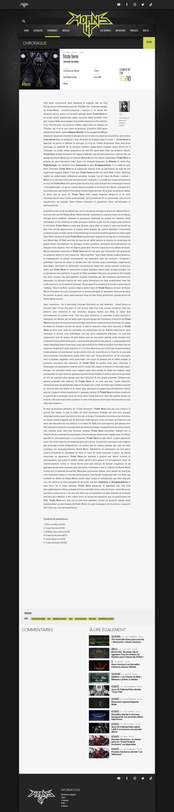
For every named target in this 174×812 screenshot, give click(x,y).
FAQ (63, 802)
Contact (64, 805)
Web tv (146, 33)
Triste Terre (92, 619)
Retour (148, 42)
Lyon (49, 619)
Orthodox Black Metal (59, 619)
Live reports (105, 33)
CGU (63, 797)
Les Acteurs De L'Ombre (38, 619)
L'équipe (64, 799)
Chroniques (52, 33)
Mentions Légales (68, 794)
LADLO (70, 619)
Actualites (38, 33)
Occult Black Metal (80, 619)
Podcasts (134, 33)
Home (26, 33)
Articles (66, 33)
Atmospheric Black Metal (106, 619)
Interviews (120, 33)
